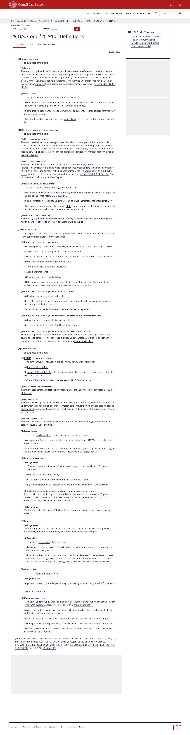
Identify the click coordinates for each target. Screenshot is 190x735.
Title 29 (32, 20)
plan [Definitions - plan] (23, 74)
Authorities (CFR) (46, 44)
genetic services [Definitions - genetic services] (90, 497)
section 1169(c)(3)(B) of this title (36, 424)
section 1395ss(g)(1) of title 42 (94, 334)
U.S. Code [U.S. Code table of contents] (21, 20)
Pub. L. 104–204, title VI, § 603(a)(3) (61, 641)
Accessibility (15, 727)
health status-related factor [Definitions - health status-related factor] (45, 389)
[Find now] (180, 13)
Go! (76, 29)
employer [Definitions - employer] (40, 83)
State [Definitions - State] (87, 170)
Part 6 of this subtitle (37, 367)
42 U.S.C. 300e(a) (57, 195)
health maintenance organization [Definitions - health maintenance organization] (69, 151)
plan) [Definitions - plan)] (107, 77)
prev (111, 50)
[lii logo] (38, 13)
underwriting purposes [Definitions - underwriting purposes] (47, 601)
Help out (146, 13)
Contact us (37, 727)
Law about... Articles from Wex (146, 36)
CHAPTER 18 (45, 20)
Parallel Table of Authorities (145, 42)
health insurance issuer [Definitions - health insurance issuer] (43, 164)
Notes (31, 44)
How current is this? (141, 46)
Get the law (101, 13)
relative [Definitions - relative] (27, 451)
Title (13, 28)
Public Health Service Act (36, 195)
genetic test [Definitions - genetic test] (40, 528)
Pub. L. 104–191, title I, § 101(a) (82, 638)
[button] (180, 13)
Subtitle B (77, 20)
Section (45, 28)
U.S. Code (19, 44)
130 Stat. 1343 (49, 648)
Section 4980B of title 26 (39, 372)
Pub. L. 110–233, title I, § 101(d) (40, 644)
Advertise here (50, 727)
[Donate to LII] (155, 13)
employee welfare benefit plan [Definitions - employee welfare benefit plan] (75, 71)
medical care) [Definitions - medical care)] (29, 77)
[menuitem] (90, 13)
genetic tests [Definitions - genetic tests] (52, 474)
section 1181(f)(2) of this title (92, 440)
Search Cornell (175, 5)
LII (12, 20)
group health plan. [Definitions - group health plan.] (53, 177)
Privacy (82, 727)
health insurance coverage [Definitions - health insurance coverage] (44, 142)
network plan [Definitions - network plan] (38, 402)
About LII (90, 13)
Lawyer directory (115, 13)
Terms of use (71, 727)
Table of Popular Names (143, 39)
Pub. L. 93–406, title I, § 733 (29, 638)
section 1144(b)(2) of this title (94, 174)
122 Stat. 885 (76, 644)
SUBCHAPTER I (62, 20)
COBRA (27, 358)
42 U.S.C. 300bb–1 (77, 380)
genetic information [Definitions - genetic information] (48, 466)
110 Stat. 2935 (101, 641)
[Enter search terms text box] (168, 13)
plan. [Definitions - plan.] (81, 221)
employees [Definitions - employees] (45, 77)
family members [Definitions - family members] (57, 479)
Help (61, 727)
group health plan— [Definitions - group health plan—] (83, 604)
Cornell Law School (30, 4)
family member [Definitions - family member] (43, 435)
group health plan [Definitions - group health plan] (40, 71)
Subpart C (99, 20)
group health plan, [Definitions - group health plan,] (102, 218)
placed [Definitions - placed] (56, 421)
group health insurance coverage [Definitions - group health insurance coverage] (47, 218)
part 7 (88, 20)
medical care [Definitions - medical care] (41, 74)
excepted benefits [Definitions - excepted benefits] (67, 233)
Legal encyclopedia (133, 13)
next (118, 50)
